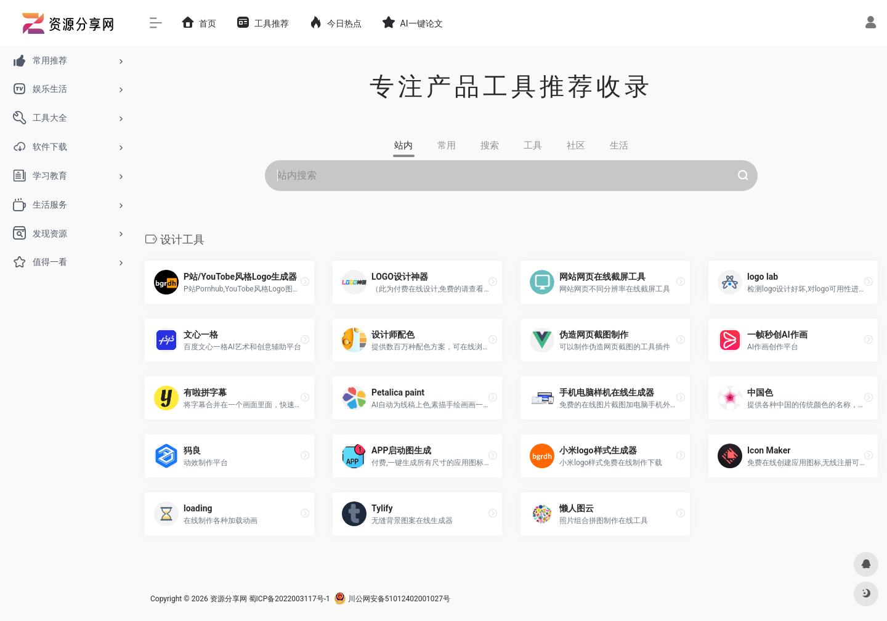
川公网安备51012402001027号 (392, 599)
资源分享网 (228, 599)
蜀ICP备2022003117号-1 (289, 599)
